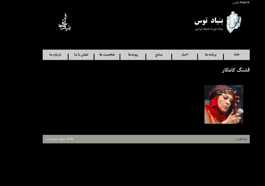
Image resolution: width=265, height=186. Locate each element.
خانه (223, 55)
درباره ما (41, 55)
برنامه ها (197, 55)
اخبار (170, 55)
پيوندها (119, 55)
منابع (145, 55)
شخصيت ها (93, 55)
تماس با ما (68, 55)
